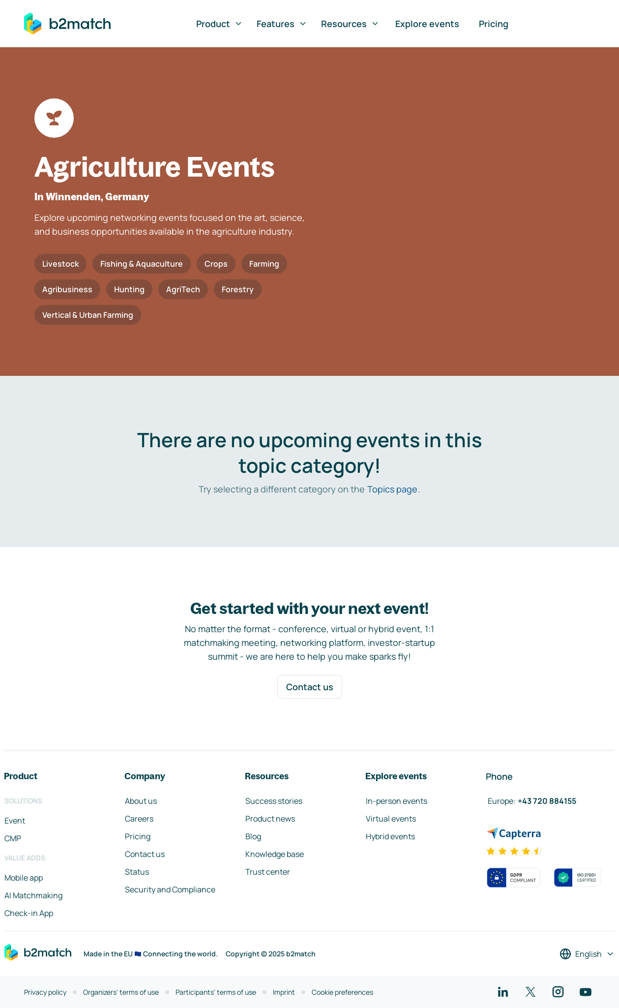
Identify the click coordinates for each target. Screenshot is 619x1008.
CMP (12, 838)
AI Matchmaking (33, 895)
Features (282, 24)
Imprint (284, 992)
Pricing (493, 24)
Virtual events (391, 818)
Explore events (427, 24)
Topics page (392, 489)
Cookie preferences (342, 992)
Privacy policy (45, 992)
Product (219, 24)
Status (137, 871)
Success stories (273, 800)
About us (141, 800)
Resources (350, 24)
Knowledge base (274, 854)
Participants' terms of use (216, 992)
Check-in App (28, 913)
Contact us (309, 687)
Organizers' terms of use (121, 992)
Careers (139, 818)
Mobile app (23, 877)
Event (14, 820)
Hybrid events (390, 836)
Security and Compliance (170, 889)
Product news (270, 818)
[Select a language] (587, 953)
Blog (253, 836)
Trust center (267, 871)
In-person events (396, 800)
